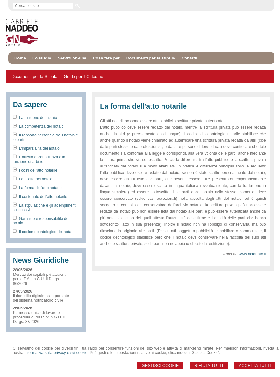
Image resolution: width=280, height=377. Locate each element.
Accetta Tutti (255, 365)
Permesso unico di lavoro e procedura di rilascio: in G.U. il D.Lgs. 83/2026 (39, 317)
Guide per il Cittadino (83, 76)
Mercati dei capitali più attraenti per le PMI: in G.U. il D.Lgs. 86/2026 (39, 279)
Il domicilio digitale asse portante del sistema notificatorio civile (41, 298)
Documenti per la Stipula (35, 76)
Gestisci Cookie (160, 365)
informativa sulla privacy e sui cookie (56, 352)
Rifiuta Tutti (208, 365)
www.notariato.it (252, 254)
